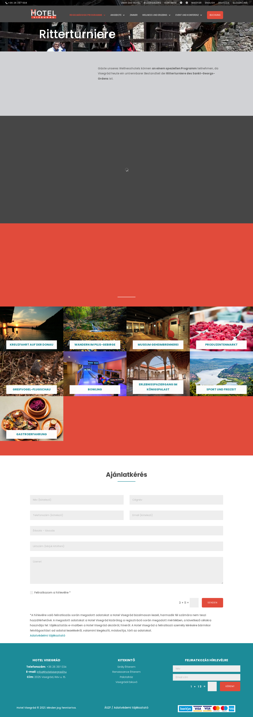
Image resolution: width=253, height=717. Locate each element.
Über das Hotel (130, 3)
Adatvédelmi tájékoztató (47, 635)
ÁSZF (107, 707)
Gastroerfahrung (31, 434)
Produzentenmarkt (221, 345)
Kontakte (171, 3)
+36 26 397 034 (17, 2)
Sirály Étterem (126, 667)
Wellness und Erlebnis (154, 15)
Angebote (115, 15)
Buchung (215, 15)
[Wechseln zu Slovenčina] (240, 4)
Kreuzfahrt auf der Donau (31, 345)
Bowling (95, 389)
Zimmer (134, 15)
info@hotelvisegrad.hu (52, 672)
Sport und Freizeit (221, 389)
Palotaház (126, 677)
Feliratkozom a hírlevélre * (50, 592)
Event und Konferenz (187, 15)
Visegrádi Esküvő (126, 682)
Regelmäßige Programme (86, 15)
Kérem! (230, 686)
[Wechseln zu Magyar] (196, 4)
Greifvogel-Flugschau (32, 389)
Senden (212, 602)
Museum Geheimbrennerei (158, 345)
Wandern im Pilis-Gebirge (94, 345)
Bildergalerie (152, 3)
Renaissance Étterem (126, 672)
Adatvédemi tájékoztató (131, 707)
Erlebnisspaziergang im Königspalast (158, 387)
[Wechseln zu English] (210, 4)
